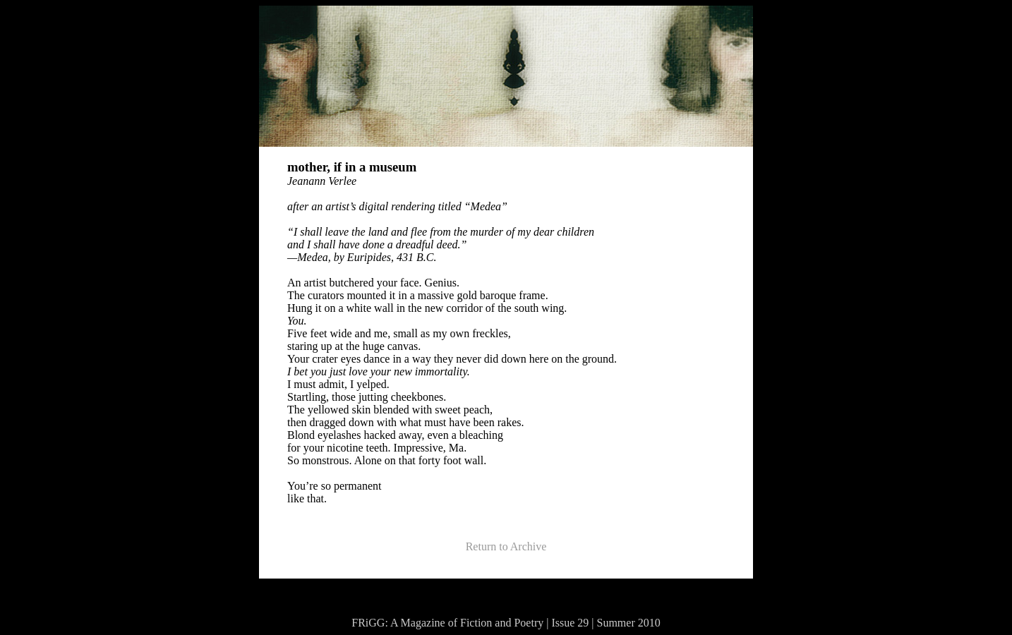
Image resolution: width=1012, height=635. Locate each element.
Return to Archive (506, 546)
